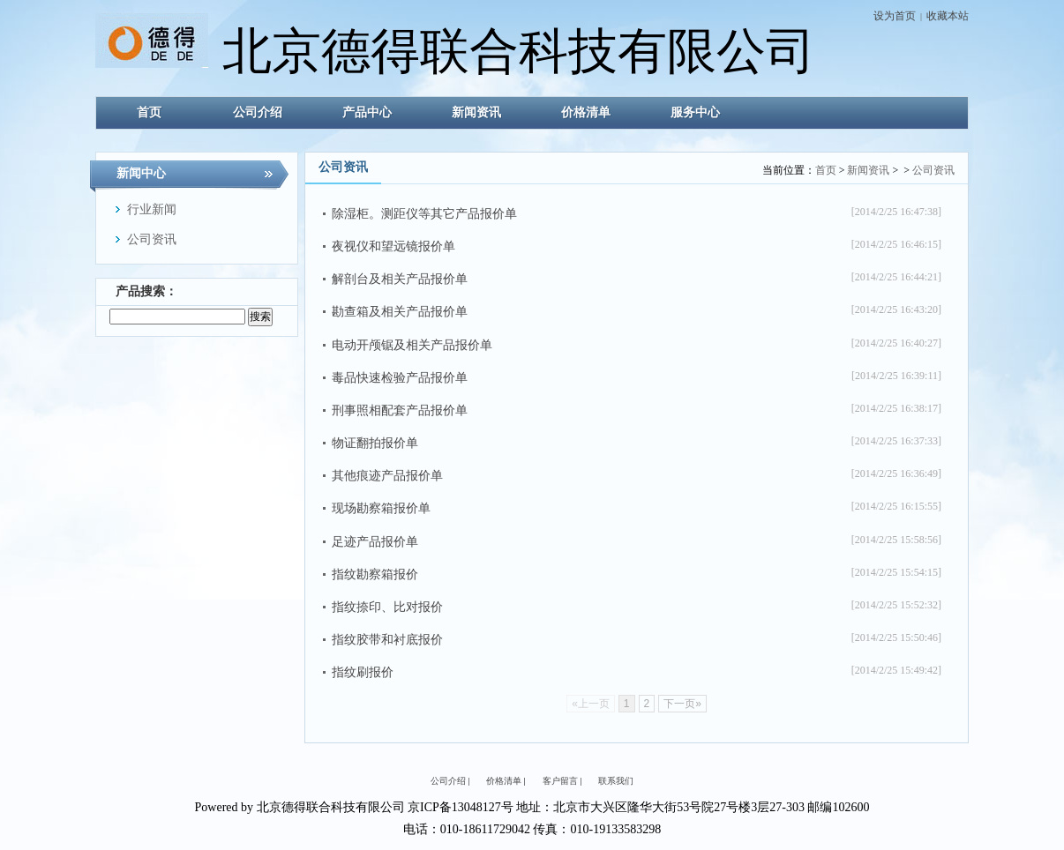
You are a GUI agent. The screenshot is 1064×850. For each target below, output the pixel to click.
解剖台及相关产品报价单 (400, 279)
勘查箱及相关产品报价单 (400, 311)
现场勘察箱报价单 (381, 508)
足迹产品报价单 (375, 541)
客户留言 (560, 781)
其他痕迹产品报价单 (387, 475)
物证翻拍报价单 (375, 443)
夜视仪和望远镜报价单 (393, 246)
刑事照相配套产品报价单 (400, 410)
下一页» (682, 703)
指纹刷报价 (362, 672)
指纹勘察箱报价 (375, 574)
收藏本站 (947, 16)
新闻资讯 (868, 170)
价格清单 (503, 781)
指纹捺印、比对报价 (387, 607)
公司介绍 (448, 781)
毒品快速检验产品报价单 (400, 377)
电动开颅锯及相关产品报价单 (412, 345)
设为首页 (894, 16)
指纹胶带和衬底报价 (387, 639)
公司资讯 (933, 170)
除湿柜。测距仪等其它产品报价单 (424, 213)
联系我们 (615, 781)
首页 (825, 170)
